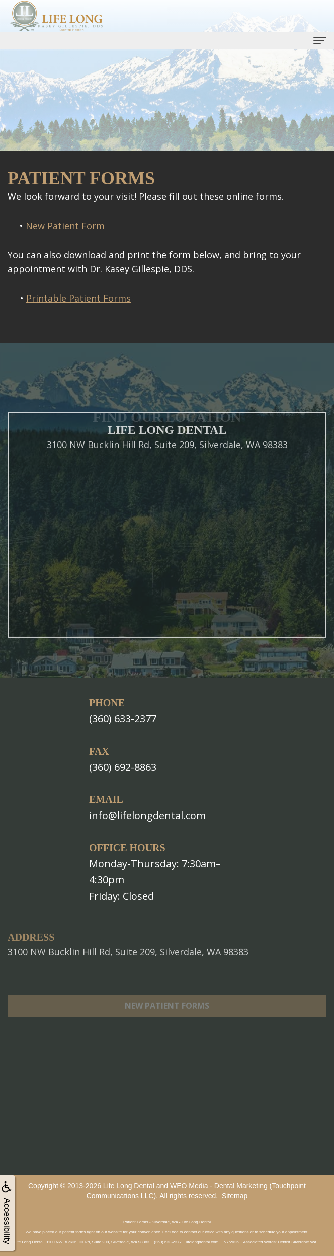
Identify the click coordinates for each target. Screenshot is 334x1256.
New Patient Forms (167, 1018)
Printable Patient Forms (78, 298)
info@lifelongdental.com (147, 815)
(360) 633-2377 (122, 718)
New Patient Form (65, 225)
